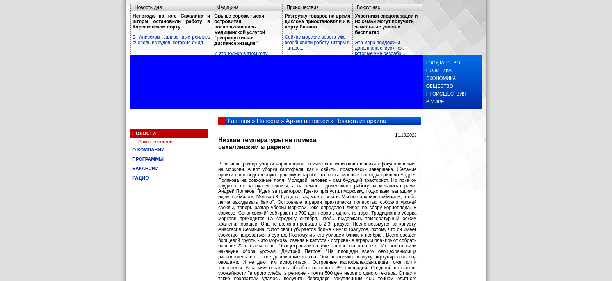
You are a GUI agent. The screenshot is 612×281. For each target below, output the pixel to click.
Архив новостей (155, 141)
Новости (144, 133)
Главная (239, 120)
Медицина (227, 7)
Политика (437, 70)
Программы (148, 159)
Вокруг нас (368, 7)
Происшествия (302, 7)
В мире (433, 102)
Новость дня (148, 7)
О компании (148, 150)
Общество (438, 86)
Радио (140, 178)
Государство (441, 63)
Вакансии (145, 168)
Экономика (439, 78)
